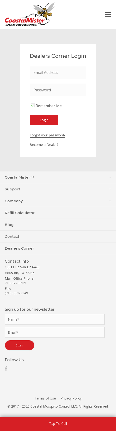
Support (58, 189)
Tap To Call (58, 423)
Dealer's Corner (19, 248)
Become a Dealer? (44, 144)
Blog (9, 224)
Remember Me (46, 105)
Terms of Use (45, 398)
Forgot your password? (47, 135)
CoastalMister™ (58, 177)
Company (58, 201)
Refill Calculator (20, 213)
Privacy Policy (71, 398)
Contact (12, 236)
